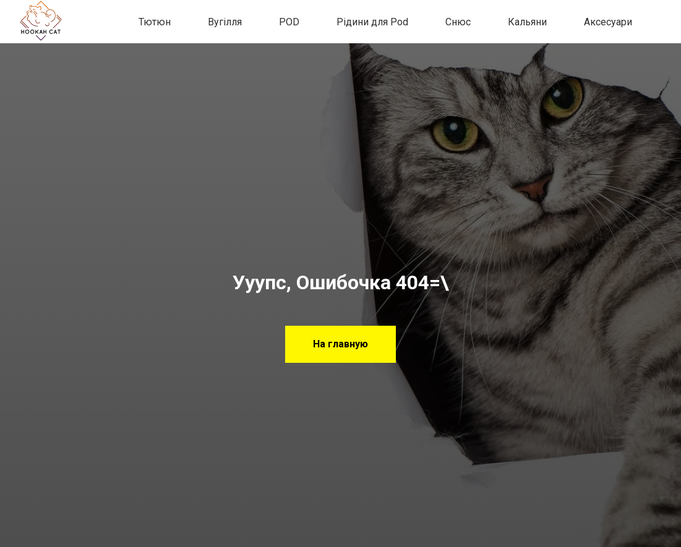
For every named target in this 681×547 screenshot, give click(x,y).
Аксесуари (608, 22)
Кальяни (527, 22)
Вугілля (225, 22)
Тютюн (155, 22)
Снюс (458, 22)
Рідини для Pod (372, 22)
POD (289, 22)
